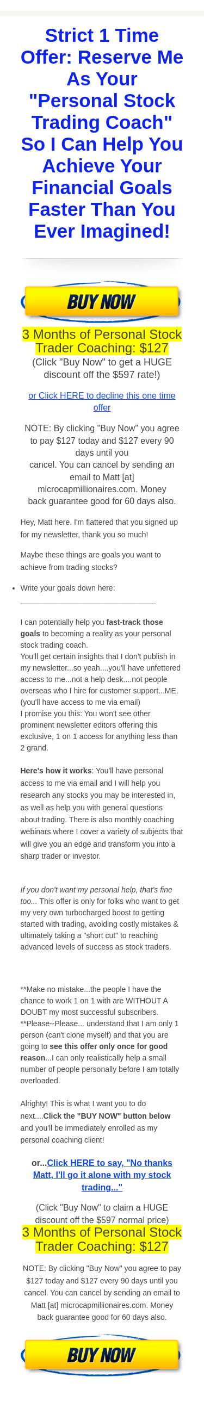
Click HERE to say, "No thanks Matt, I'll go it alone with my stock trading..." (102, 1175)
